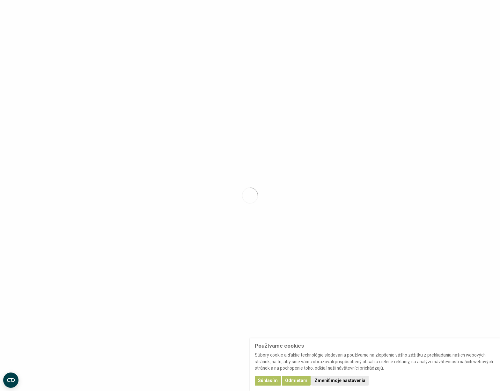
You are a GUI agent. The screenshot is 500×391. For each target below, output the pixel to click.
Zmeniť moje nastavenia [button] (339, 380)
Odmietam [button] (296, 380)
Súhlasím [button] (268, 380)
